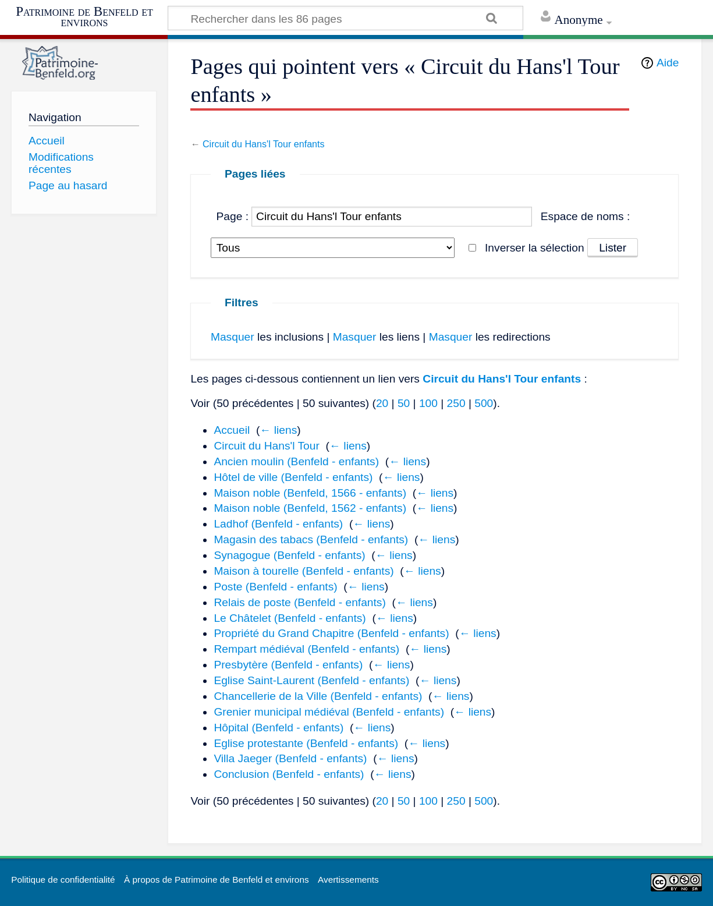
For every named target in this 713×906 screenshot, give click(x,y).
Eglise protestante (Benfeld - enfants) (306, 743)
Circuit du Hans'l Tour (266, 446)
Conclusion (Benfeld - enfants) (289, 774)
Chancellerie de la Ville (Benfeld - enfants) (318, 696)
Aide (668, 62)
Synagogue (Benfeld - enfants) (289, 555)
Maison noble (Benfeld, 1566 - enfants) (310, 493)
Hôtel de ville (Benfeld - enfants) (293, 477)
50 (404, 403)
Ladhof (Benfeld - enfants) (278, 524)
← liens (278, 430)
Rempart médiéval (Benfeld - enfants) (306, 649)
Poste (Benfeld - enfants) (275, 587)
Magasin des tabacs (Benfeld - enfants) (311, 539)
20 (382, 403)
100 (428, 403)
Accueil (232, 430)
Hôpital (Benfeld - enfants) (278, 727)
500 (483, 403)
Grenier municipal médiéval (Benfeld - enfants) (329, 712)
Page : (233, 216)
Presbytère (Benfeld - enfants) (288, 665)
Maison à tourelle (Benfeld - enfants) (303, 571)
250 (456, 403)
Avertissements (348, 879)
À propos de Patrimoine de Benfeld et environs (216, 879)
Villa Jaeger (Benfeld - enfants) (290, 758)
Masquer (232, 337)
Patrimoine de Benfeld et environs (84, 16)
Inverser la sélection (534, 248)
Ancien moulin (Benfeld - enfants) (296, 461)
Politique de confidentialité (63, 879)
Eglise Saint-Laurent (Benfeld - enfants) (311, 680)
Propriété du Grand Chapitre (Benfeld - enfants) (331, 633)
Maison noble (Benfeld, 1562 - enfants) (310, 508)
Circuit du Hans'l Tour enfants (264, 144)
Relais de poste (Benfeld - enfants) (299, 602)
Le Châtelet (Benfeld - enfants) (290, 618)
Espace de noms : (585, 216)
